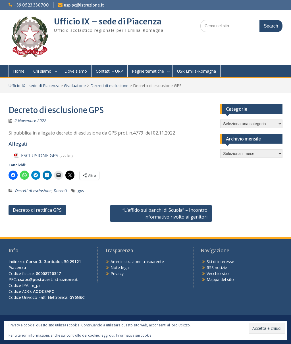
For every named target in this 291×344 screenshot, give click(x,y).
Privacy (117, 273)
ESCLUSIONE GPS (39, 155)
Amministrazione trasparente (137, 261)
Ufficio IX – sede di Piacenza (107, 21)
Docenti (60, 190)
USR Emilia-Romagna (196, 71)
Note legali (120, 267)
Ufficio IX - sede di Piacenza (34, 85)
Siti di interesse (220, 261)
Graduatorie (75, 85)
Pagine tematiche (148, 71)
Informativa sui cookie (133, 335)
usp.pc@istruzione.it (84, 5)
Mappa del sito (220, 279)
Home (18, 71)
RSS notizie (217, 267)
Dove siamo (76, 71)
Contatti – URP (109, 71)
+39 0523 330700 (31, 5)
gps (81, 190)
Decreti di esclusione (109, 85)
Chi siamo (42, 71)
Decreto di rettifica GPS (37, 210)
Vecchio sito (218, 273)
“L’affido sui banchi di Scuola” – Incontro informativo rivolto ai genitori (164, 213)
